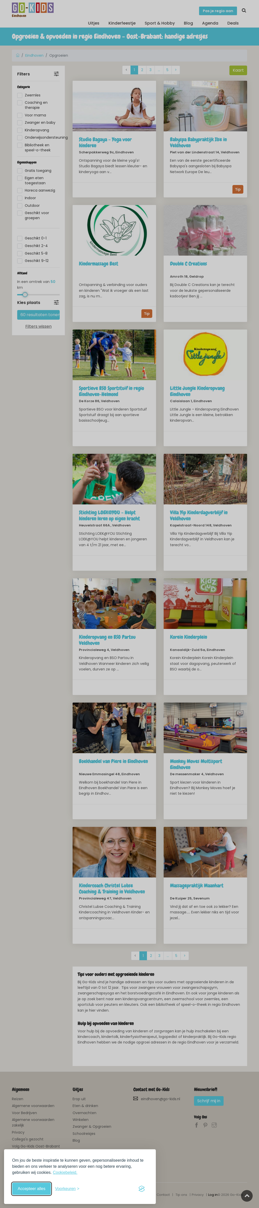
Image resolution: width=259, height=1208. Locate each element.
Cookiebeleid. (65, 1172)
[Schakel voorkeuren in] (67, 1189)
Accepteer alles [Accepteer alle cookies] (31, 1188)
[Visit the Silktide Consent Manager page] (142, 1189)
